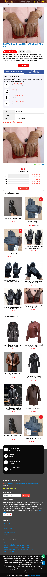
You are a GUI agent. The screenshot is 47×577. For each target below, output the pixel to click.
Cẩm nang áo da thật (9, 532)
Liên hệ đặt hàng (23, 65)
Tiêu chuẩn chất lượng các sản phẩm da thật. (16, 547)
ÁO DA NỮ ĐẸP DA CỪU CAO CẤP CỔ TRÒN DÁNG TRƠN (33, 345)
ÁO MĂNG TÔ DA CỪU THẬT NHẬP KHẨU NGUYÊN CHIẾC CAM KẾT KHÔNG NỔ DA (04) (33, 377)
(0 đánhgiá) (10, 49)
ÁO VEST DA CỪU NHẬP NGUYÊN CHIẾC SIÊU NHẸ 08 (13, 374)
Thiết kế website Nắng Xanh (34, 575)
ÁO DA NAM (7, 523)
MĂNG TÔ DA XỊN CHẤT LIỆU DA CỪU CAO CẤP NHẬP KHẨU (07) (13, 408)
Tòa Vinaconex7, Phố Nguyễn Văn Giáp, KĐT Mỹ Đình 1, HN (21, 483)
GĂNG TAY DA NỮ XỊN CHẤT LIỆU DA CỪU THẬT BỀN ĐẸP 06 (13, 281)
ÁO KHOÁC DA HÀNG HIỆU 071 (33, 408)
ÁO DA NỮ (6, 526)
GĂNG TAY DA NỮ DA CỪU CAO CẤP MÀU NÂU (33, 306)
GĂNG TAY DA (8, 528)
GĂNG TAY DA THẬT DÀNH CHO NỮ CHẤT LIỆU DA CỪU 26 (33, 282)
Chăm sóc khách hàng (10, 552)
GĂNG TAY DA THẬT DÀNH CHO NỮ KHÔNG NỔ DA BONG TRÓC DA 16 (33, 247)
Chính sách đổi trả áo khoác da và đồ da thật (16, 545)
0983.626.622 (9, 488)
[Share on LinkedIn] (43, 164)
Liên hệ (6, 535)
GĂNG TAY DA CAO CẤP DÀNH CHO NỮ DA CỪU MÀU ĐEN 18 (13, 308)
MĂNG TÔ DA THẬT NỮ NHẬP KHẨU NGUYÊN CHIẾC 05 (13, 345)
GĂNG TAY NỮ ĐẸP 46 (33, 222)
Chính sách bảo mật (9, 543)
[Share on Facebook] (36, 164)
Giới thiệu (6, 530)
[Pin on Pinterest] (41, 164)
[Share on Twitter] (38, 164)
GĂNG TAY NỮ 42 (13, 253)
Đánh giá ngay (24, 188)
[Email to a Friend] (40, 164)
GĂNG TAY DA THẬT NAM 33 (33, 438)
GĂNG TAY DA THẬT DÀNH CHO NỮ (13, 218)
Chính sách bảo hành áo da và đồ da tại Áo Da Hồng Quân (20, 549)
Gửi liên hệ (26, 496)
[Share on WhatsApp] (35, 164)
